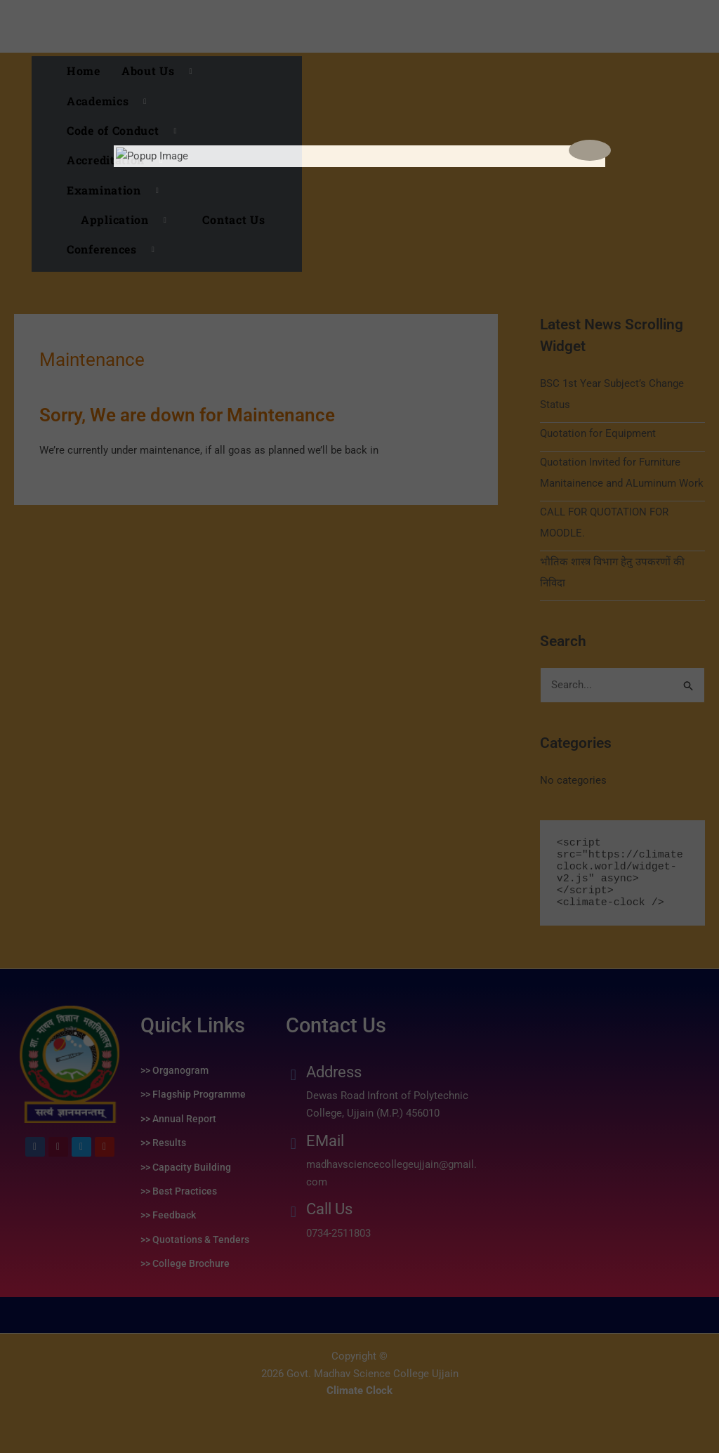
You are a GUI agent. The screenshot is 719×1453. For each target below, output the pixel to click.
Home (83, 70)
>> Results (163, 1142)
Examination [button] (118, 190)
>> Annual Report (178, 1118)
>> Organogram (174, 1070)
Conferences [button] (116, 249)
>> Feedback (168, 1215)
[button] (124, 220)
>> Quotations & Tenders (194, 1239)
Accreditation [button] (120, 160)
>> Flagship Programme (193, 1094)
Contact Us (233, 219)
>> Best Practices (178, 1191)
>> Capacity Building (185, 1167)
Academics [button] (112, 101)
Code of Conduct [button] (127, 130)
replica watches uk (44, 1427)
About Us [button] (162, 71)
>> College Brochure (185, 1263)
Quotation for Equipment (598, 433)
